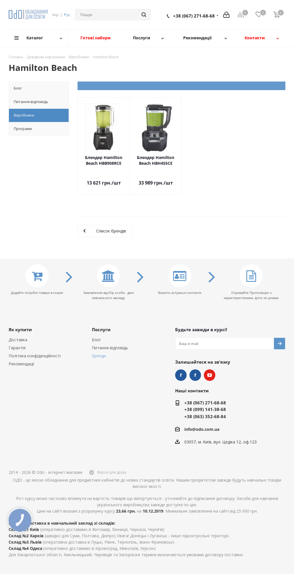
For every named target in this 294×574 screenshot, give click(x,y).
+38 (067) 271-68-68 (194, 16)
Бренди (99, 355)
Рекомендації (21, 363)
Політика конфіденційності (35, 355)
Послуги (101, 329)
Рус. (67, 14)
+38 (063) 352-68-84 (205, 416)
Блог (96, 339)
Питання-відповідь (110, 347)
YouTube (209, 375)
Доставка (18, 339)
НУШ (195, 375)
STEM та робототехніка (181, 375)
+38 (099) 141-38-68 (205, 409)
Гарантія (17, 347)
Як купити (20, 329)
